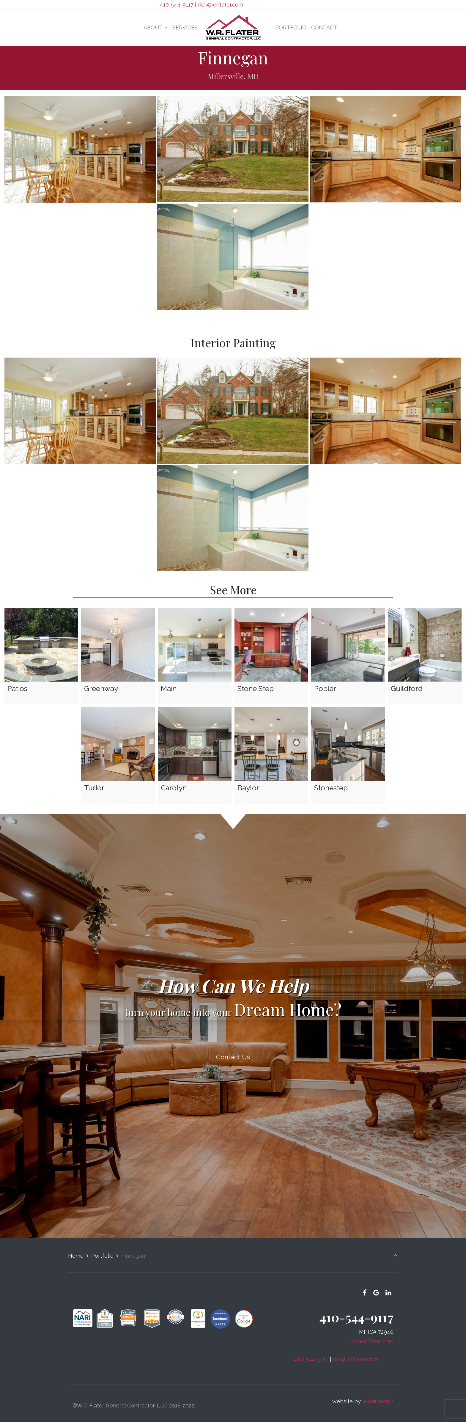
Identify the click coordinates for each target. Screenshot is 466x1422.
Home (76, 1250)
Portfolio (102, 1250)
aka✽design (378, 1395)
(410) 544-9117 (310, 1353)
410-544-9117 (176, 4)
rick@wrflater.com (220, 4)
